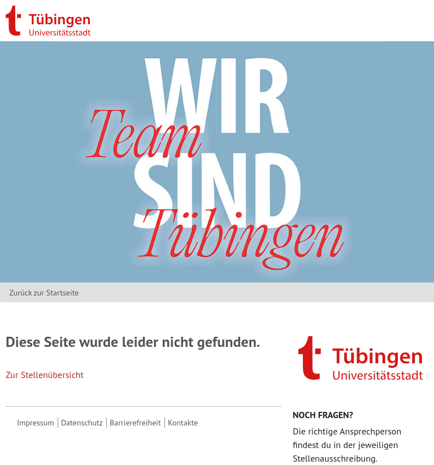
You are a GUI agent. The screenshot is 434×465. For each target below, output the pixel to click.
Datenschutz (82, 423)
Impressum (35, 423)
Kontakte (183, 423)
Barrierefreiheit (135, 423)
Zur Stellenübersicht (45, 374)
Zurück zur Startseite (44, 293)
